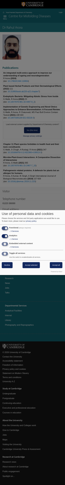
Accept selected (31, 265)
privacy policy (31, 221)
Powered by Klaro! (56, 271)
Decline (7, 265)
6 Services (14, 247)
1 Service (13, 239)
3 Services (14, 231)
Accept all (56, 265)
